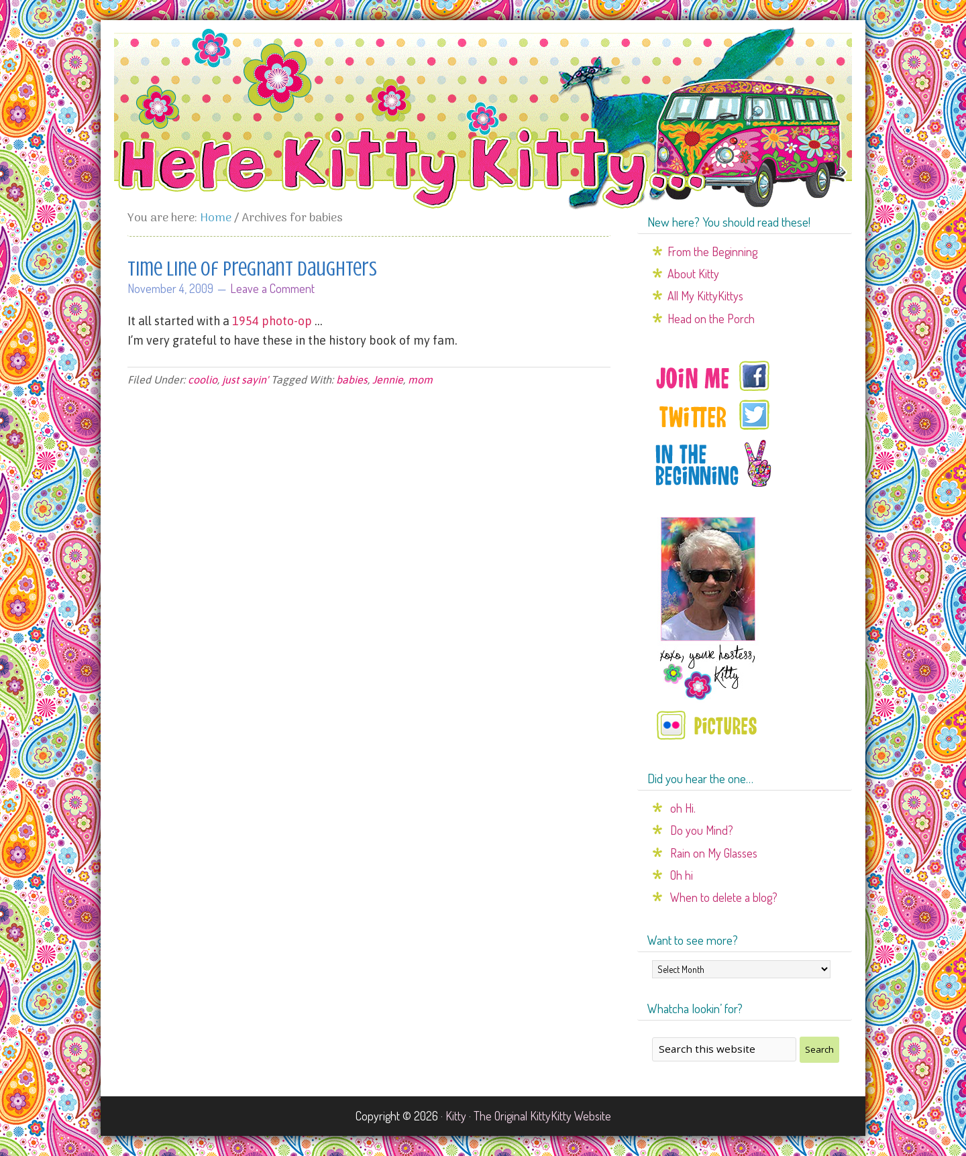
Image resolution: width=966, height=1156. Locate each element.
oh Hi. (683, 808)
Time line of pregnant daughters (252, 268)
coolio (202, 379)
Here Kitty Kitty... (483, 119)
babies (352, 379)
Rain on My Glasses (713, 853)
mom (420, 379)
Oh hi (681, 875)
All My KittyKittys (705, 295)
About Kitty (693, 273)
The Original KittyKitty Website (542, 1115)
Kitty (455, 1115)
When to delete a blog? (723, 897)
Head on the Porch (711, 318)
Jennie (387, 379)
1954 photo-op (272, 321)
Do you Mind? (701, 830)
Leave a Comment (272, 288)
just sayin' (245, 379)
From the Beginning (712, 251)
